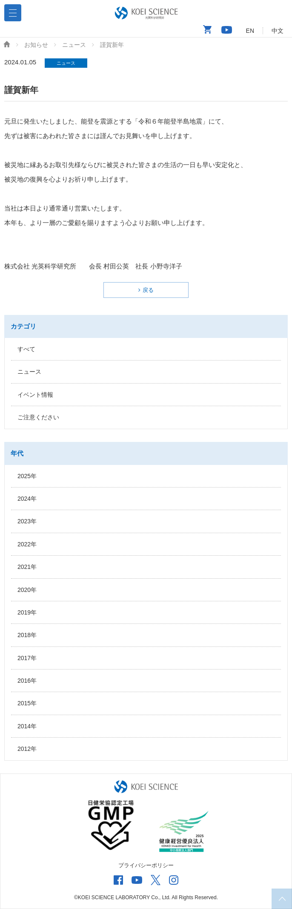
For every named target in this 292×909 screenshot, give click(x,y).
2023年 (27, 521)
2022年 (27, 544)
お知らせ (36, 44)
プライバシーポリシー (146, 865)
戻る (148, 290)
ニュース (74, 44)
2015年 (27, 703)
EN (250, 30)
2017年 (27, 658)
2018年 (27, 635)
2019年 (27, 612)
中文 (277, 30)
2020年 (27, 589)
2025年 (27, 476)
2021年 (27, 566)
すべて (26, 349)
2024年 (27, 498)
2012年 (27, 748)
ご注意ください (38, 417)
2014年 (27, 726)
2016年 (27, 680)
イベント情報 (35, 394)
